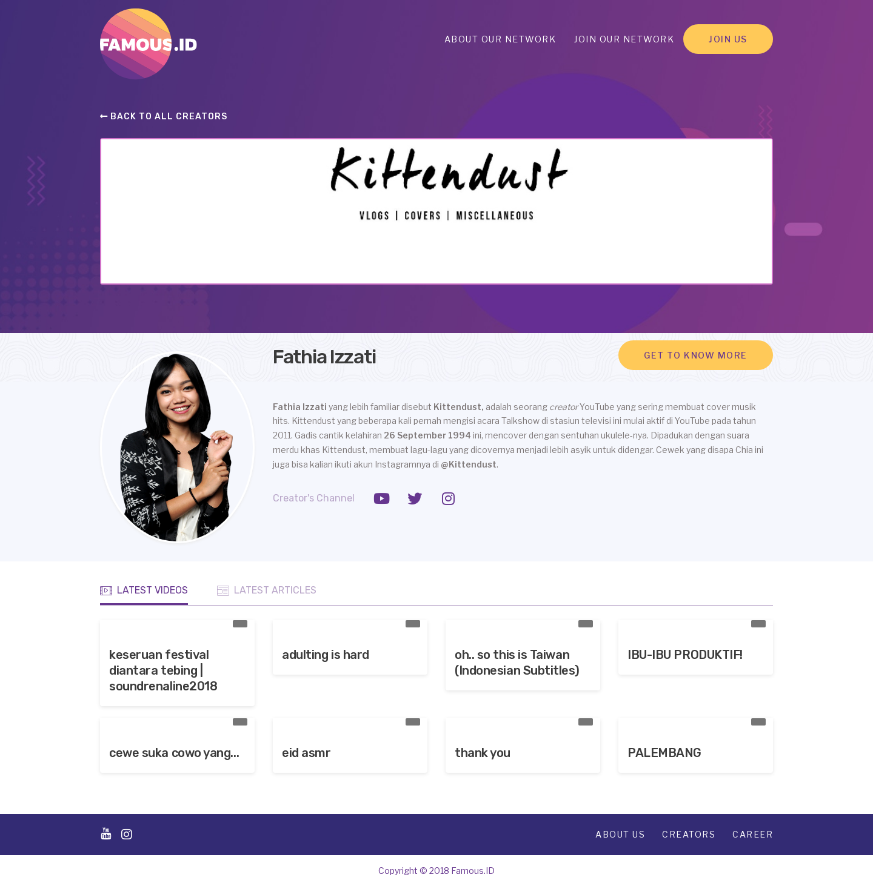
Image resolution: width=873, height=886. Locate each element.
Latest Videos (144, 590)
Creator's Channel (314, 498)
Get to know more (696, 355)
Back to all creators (163, 116)
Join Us (728, 39)
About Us (620, 834)
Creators (688, 834)
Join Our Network (624, 39)
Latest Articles (266, 590)
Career (752, 834)
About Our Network (500, 39)
